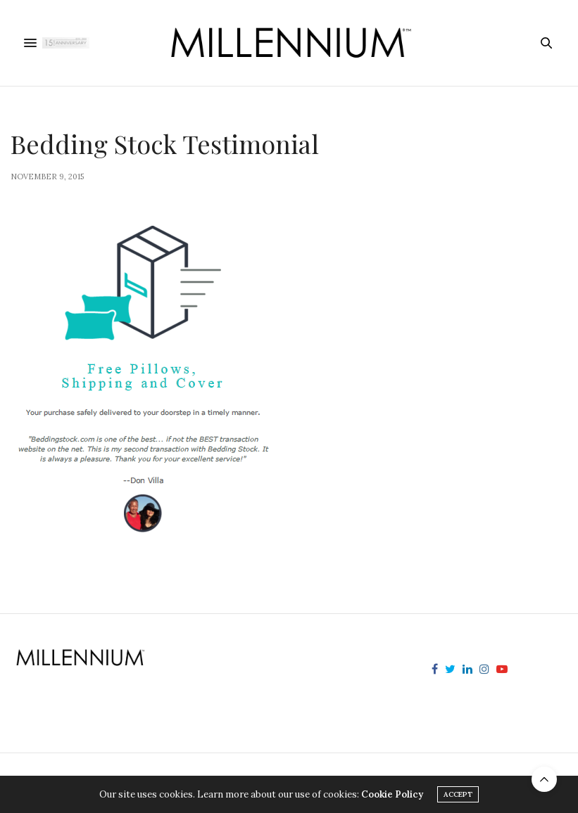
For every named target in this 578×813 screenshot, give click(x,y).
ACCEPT (458, 794)
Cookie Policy (392, 794)
